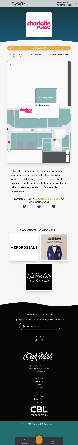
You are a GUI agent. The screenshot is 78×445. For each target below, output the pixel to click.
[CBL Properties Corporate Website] (39, 411)
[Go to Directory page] (25, 442)
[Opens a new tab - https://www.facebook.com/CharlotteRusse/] (24, 206)
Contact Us (39, 388)
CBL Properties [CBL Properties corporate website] (34, 424)
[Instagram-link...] (24, 247)
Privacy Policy (39, 396)
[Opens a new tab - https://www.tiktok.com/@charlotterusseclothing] (53, 206)
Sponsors (39, 393)
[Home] (20, 3)
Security (39, 402)
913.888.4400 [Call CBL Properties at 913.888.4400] (39, 371)
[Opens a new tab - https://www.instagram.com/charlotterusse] (39, 206)
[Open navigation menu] (39, 439)
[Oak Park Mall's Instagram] (42, 340)
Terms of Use (39, 399)
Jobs (39, 384)
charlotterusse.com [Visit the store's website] (60, 54)
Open (39, 48)
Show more (18, 191)
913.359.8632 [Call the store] (37, 54)
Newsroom (39, 381)
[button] (66, 3)
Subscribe (39, 378)
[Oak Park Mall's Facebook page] (36, 340)
